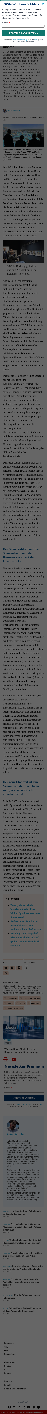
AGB (35, 40)
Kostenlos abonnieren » (23, 33)
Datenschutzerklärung (20, 40)
